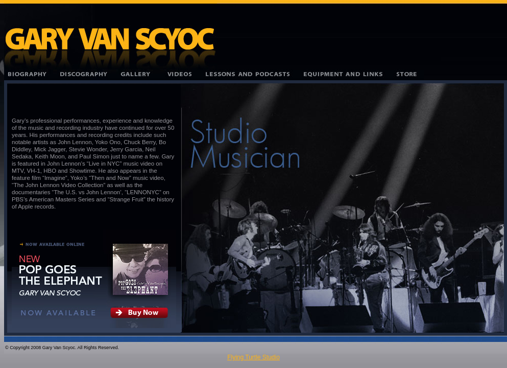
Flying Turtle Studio (253, 357)
